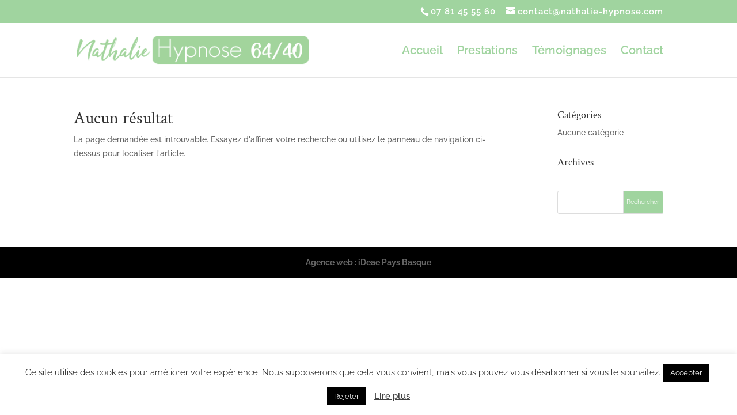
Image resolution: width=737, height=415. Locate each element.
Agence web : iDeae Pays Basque (368, 262)
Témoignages (569, 51)
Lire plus (392, 396)
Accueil (422, 51)
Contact (642, 51)
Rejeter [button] (346, 396)
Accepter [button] (686, 372)
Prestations (487, 51)
